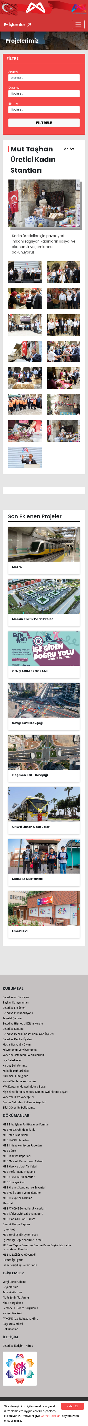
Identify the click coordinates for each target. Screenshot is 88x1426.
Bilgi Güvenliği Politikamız (19, 1107)
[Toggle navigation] (78, 24)
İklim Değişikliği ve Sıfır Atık (20, 1265)
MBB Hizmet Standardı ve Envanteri (24, 1187)
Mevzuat (8, 1203)
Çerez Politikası (51, 1416)
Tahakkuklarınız (12, 1292)
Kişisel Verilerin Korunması (19, 1081)
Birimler (13, 104)
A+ (71, 147)
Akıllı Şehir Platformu (16, 1297)
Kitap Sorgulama (13, 1303)
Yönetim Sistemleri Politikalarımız (23, 1055)
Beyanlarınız (10, 1287)
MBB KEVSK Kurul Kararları (19, 1177)
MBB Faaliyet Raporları (16, 1156)
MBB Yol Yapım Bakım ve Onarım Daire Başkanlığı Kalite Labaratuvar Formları (37, 1247)
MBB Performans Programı (19, 1171)
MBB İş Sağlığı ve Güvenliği (19, 1254)
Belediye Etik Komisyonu (18, 1013)
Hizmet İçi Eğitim (13, 1260)
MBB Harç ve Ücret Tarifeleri (20, 1166)
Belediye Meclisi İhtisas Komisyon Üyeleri (28, 1034)
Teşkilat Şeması (12, 1018)
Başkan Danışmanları (16, 1002)
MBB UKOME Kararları (16, 1140)
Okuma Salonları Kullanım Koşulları (24, 1102)
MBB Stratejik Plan (14, 1182)
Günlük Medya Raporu (16, 1224)
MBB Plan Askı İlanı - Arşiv (19, 1219)
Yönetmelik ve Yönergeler (18, 1097)
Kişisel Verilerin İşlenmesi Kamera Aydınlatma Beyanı (35, 1091)
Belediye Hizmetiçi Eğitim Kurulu (23, 1023)
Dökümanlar (10, 1329)
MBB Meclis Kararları (15, 1135)
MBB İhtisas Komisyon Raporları (22, 1145)
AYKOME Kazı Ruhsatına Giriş (20, 1318)
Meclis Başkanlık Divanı (17, 1044)
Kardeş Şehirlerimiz (15, 1065)
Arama (13, 72)
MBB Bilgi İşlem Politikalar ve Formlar (26, 1124)
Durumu (14, 88)
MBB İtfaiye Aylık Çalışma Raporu (23, 1213)
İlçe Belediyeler (12, 1060)
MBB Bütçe (9, 1150)
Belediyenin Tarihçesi (16, 997)
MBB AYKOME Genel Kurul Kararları (24, 1208)
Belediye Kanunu (13, 1028)
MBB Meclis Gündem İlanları (20, 1129)
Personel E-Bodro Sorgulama (20, 1308)
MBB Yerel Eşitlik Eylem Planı (20, 1234)
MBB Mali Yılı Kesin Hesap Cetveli (23, 1161)
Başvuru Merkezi (13, 1324)
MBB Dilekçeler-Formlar (17, 1198)
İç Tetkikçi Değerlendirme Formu (23, 1240)
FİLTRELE (44, 122)
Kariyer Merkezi (12, 1313)
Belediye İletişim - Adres (18, 1345)
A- (65, 147)
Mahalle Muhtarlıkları (16, 1070)
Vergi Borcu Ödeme (14, 1281)
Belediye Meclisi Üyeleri (17, 1039)
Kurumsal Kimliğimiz (15, 1076)
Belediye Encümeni (14, 1007)
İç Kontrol (9, 1229)
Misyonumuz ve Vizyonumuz (20, 1049)
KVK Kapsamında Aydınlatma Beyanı (25, 1086)
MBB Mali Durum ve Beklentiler (22, 1192)
